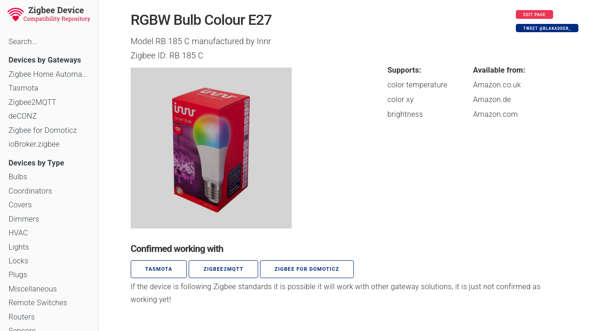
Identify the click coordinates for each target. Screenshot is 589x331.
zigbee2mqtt (223, 269)
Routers (21, 317)
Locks (18, 261)
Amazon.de (492, 99)
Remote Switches (37, 302)
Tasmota (23, 88)
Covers (20, 204)
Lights (18, 247)
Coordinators (30, 191)
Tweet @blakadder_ (547, 28)
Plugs (17, 274)
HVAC (18, 232)
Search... (22, 41)
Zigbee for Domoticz (42, 130)
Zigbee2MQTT (32, 102)
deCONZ (22, 116)
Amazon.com (495, 114)
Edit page (534, 14)
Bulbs (17, 176)
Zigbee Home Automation (48, 74)
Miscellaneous (32, 289)
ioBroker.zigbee (33, 144)
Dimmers (23, 219)
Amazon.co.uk (497, 84)
